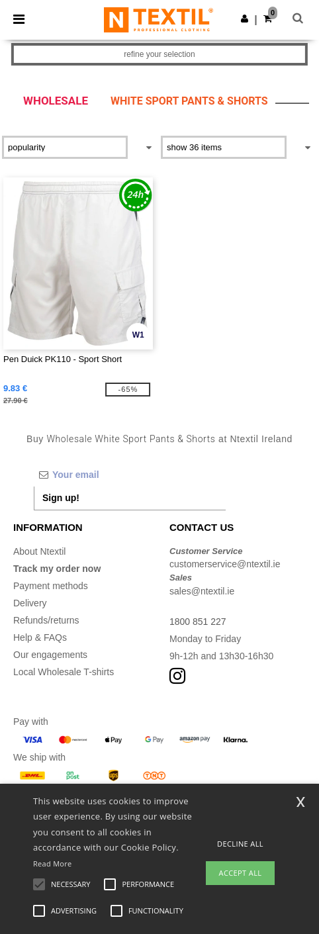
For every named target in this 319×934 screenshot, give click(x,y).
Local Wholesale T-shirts (63, 672)
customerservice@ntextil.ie (225, 564)
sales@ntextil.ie (201, 591)
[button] (244, 18)
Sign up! (60, 497)
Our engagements (50, 654)
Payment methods (50, 586)
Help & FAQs (40, 637)
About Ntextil (39, 551)
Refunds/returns (46, 620)
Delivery (30, 603)
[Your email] (130, 475)
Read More (52, 863)
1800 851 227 (197, 621)
